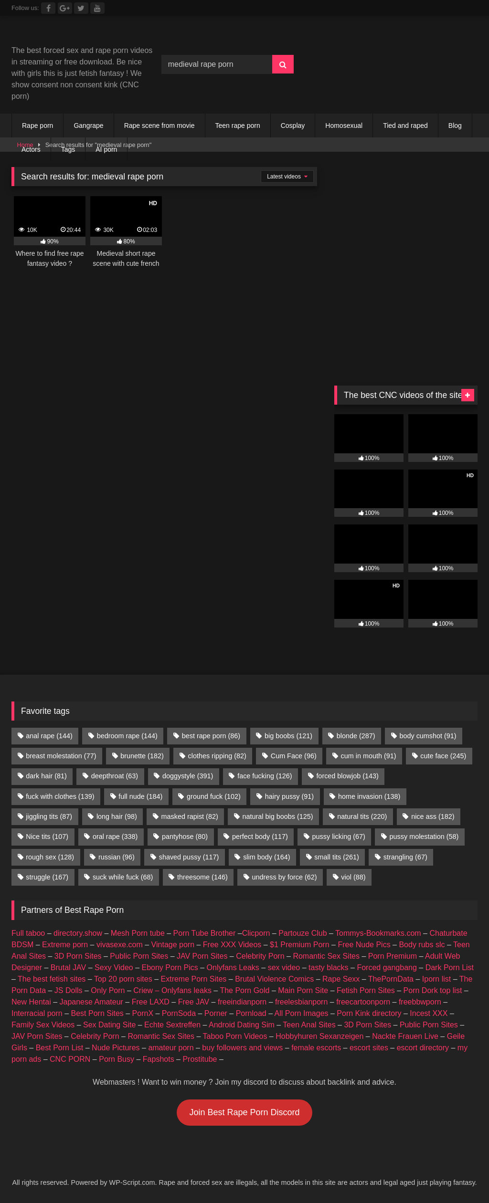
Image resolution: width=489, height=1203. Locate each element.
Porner (215, 1013)
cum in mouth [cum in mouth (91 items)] (368, 756)
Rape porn (37, 125)
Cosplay (293, 125)
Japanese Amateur (91, 1002)
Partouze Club (302, 933)
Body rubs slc (422, 945)
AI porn (106, 149)
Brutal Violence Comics (274, 979)
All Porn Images (302, 1013)
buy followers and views (242, 1048)
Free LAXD (151, 1002)
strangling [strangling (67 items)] (405, 857)
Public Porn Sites (139, 956)
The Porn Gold (244, 990)
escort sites (369, 1048)
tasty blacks (328, 967)
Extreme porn (65, 945)
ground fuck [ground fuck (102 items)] (214, 796)
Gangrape (88, 125)
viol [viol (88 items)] (353, 877)
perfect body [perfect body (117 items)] (260, 836)
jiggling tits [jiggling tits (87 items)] (49, 816)
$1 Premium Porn (300, 945)
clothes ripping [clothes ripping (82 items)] (217, 756)
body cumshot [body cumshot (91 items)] (427, 736)
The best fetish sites (51, 979)
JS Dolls (68, 990)
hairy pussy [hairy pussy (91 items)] (289, 796)
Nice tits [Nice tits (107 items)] (47, 836)
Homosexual (343, 125)
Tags (68, 149)
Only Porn (108, 990)
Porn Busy (116, 1059)
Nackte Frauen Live (405, 1036)
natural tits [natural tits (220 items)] (362, 816)
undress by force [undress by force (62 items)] (284, 877)
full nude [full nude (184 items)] (140, 796)
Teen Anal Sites (309, 1025)
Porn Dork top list (433, 990)
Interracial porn (37, 1013)
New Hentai (31, 1002)
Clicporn (256, 933)
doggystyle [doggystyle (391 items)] (187, 776)
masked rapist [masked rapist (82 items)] (189, 816)
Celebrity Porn (260, 956)
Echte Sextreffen (172, 1025)
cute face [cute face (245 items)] (443, 756)
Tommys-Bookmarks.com (378, 933)
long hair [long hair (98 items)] (116, 816)
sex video (284, 967)
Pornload (251, 1013)
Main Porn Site (303, 990)
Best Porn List (60, 1048)
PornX (142, 1013)
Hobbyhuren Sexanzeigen (319, 1036)
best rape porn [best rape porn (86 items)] (211, 736)
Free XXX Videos (232, 945)
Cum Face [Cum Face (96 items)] (294, 756)
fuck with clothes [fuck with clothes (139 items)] (60, 796)
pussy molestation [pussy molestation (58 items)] (424, 836)
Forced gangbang (386, 967)
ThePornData (391, 979)
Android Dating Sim (242, 1025)
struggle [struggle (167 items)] (47, 877)
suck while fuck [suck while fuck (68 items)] (123, 877)
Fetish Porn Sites (366, 990)
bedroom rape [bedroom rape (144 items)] (127, 736)
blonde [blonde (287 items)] (356, 736)
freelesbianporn (301, 1002)
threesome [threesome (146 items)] (202, 877)
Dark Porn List (449, 967)
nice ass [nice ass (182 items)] (432, 816)
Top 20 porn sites (123, 979)
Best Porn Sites (97, 1013)
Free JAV (194, 1002)
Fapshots (158, 1059)
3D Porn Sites (78, 956)
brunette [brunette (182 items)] (141, 756)
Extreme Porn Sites (194, 979)
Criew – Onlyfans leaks (172, 990)
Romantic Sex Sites (326, 956)
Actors (31, 149)
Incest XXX (428, 1013)
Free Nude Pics (364, 945)
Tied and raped (405, 125)
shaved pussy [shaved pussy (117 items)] (189, 857)
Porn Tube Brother (204, 933)
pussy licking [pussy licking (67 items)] (338, 836)
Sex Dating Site (109, 1025)
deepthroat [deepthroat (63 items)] (114, 776)
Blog (455, 125)
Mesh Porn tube (138, 933)
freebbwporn (420, 1002)
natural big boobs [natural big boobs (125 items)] (278, 816)
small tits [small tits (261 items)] (336, 857)
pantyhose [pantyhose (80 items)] (185, 836)
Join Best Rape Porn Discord (244, 1112)
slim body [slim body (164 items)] (266, 857)
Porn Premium (392, 956)
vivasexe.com (119, 945)
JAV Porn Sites (202, 956)
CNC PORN (70, 1059)
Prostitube (199, 1059)
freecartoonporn (363, 1002)
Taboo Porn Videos (235, 1036)
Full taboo (28, 933)
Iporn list (436, 979)
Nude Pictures (116, 1048)
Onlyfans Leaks (233, 967)
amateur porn (170, 1048)
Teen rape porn (237, 125)
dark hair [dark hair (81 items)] (46, 776)
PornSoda (179, 1013)
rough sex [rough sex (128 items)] (50, 857)
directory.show (77, 933)
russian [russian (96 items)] (116, 857)
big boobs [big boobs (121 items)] (288, 736)
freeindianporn (242, 1002)
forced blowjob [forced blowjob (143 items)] (347, 776)
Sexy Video (114, 967)
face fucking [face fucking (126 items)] (264, 776)
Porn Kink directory (369, 1013)
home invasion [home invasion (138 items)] (369, 796)
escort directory (423, 1048)
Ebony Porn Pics (169, 967)
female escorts (316, 1048)
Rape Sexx (341, 979)
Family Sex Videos (42, 1025)
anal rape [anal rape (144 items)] (49, 736)
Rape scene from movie (159, 125)
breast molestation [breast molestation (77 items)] (61, 756)
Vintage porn (172, 945)
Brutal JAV (68, 967)
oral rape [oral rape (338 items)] (115, 836)
